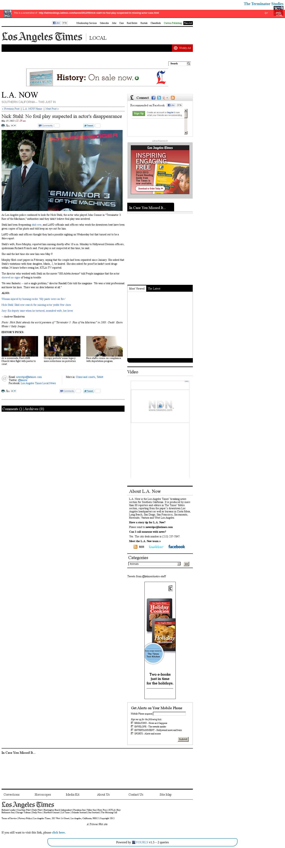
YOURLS (142, 842)
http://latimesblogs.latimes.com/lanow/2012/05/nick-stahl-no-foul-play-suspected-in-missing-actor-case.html (99, 13)
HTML (279, 15)
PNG (278, 13)
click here (58, 832)
